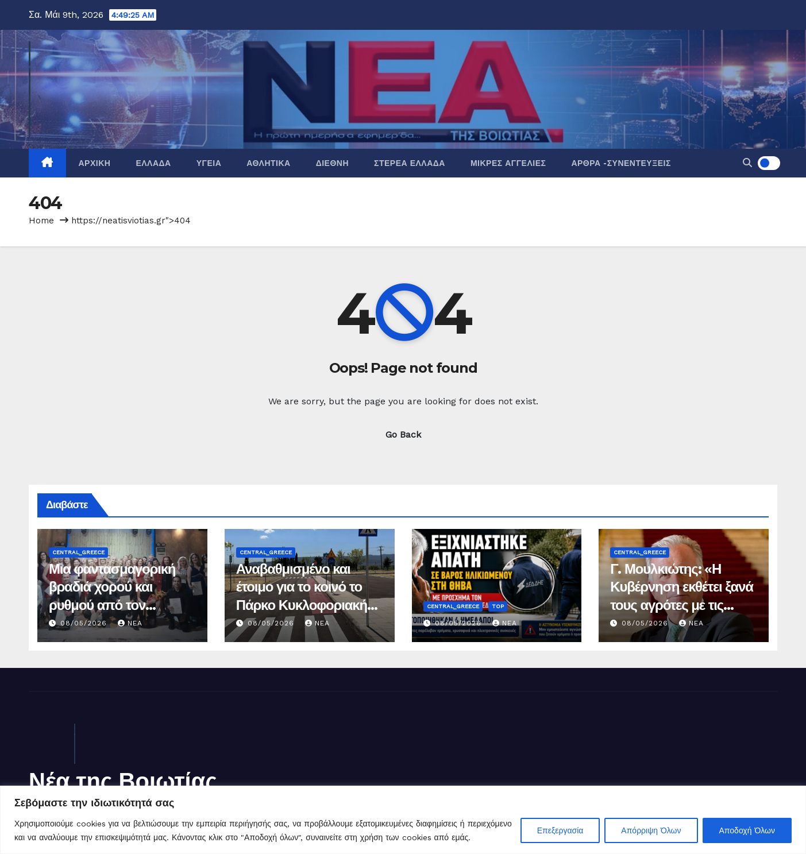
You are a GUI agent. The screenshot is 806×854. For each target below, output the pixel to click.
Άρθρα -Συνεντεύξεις (620, 163)
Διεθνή (332, 163)
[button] (747, 162)
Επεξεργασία (560, 830)
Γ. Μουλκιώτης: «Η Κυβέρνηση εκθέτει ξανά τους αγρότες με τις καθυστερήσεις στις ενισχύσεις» (681, 605)
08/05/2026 (85, 623)
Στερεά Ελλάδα (409, 163)
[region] (403, 820)
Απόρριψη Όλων (651, 830)
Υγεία (209, 163)
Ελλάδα (153, 163)
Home (41, 220)
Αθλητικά (268, 163)
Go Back (403, 434)
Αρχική (95, 163)
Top (498, 606)
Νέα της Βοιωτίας (123, 781)
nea (130, 623)
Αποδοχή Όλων (747, 830)
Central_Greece (78, 552)
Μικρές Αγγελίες (508, 163)
